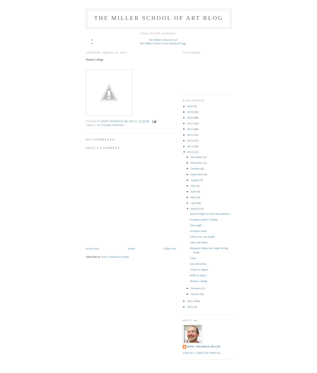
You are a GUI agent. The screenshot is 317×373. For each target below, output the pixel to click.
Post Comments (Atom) (115, 256)
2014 (190, 140)
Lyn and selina (198, 263)
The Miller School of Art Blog (158, 18)
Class (193, 258)
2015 (190, 134)
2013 (190, 146)
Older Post (170, 248)
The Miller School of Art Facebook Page (163, 43)
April (194, 203)
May (194, 197)
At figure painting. (111, 125)
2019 (190, 112)
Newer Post (92, 248)
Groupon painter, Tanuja (204, 219)
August (195, 180)
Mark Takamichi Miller (203, 346)
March (195, 208)
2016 (190, 129)
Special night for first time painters (210, 213)
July (193, 185)
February (196, 288)
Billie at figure (198, 275)
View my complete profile (202, 353)
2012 (190, 152)
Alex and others (199, 242)
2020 (190, 106)
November (197, 162)
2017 (190, 123)
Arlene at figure (199, 269)
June (194, 191)
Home (131, 248)
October (196, 168)
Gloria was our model (202, 236)
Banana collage (198, 281)
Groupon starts (198, 231)
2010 (190, 306)
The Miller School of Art (163, 39)
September (197, 174)
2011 (190, 301)
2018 (190, 117)
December (197, 157)
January (195, 294)
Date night (196, 225)
